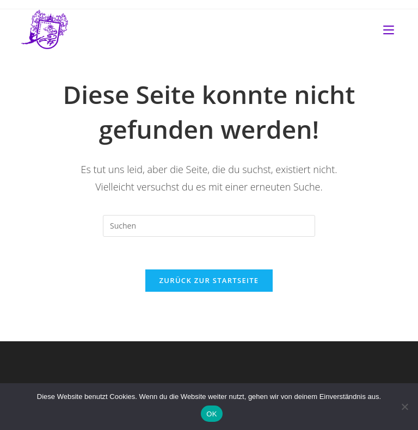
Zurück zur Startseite (209, 281)
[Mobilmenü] (390, 29)
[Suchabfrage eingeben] (209, 226)
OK (211, 414)
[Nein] (404, 406)
